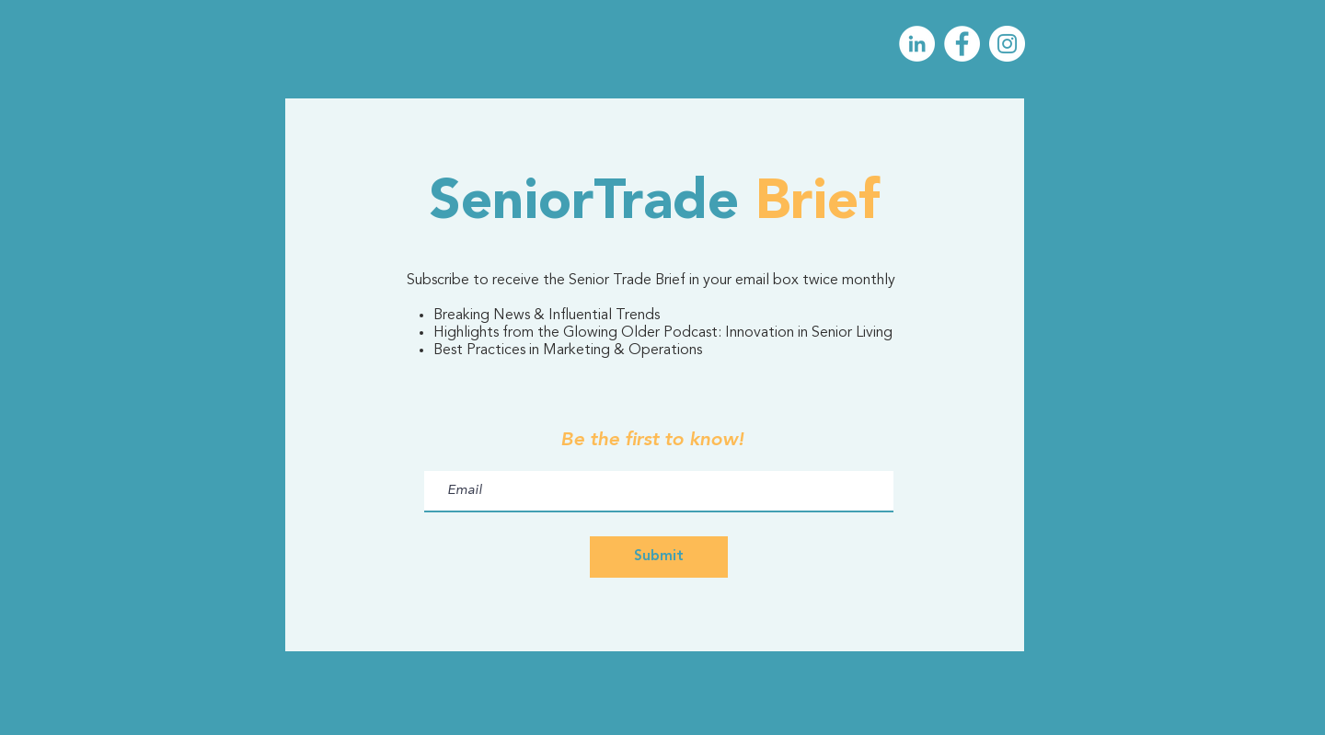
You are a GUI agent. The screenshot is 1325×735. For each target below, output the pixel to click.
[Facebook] (962, 44)
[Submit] (659, 557)
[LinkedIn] (917, 44)
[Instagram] (1007, 44)
